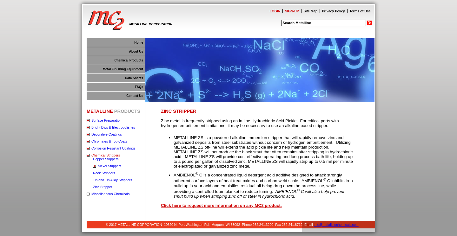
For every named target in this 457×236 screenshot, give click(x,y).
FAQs (139, 87)
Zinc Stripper (102, 187)
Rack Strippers (104, 173)
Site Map (310, 11)
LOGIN (275, 11)
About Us (136, 51)
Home (138, 42)
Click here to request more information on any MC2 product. (221, 205)
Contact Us (134, 96)
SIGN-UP (292, 11)
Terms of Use (360, 11)
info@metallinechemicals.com (336, 224)
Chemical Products (128, 60)
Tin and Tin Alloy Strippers (112, 180)
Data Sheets (134, 78)
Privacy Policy (333, 11)
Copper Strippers (106, 159)
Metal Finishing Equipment (123, 69)
